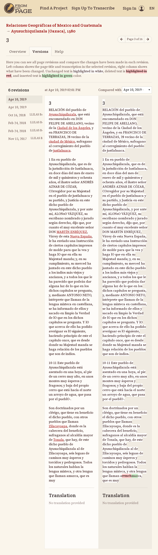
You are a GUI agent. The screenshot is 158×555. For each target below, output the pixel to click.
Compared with (109, 90)
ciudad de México (62, 141)
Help (59, 51)
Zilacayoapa (58, 426)
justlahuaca (62, 151)
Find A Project (53, 8)
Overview (17, 51)
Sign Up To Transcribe (93, 8)
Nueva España (81, 236)
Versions (40, 51)
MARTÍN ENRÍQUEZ (72, 232)
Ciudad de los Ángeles (73, 128)
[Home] (18, 8)
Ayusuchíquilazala (62, 114)
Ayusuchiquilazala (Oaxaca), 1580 (43, 31)
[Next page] (148, 39)
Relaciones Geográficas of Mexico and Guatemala (54, 25)
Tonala (58, 440)
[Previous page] (121, 39)
